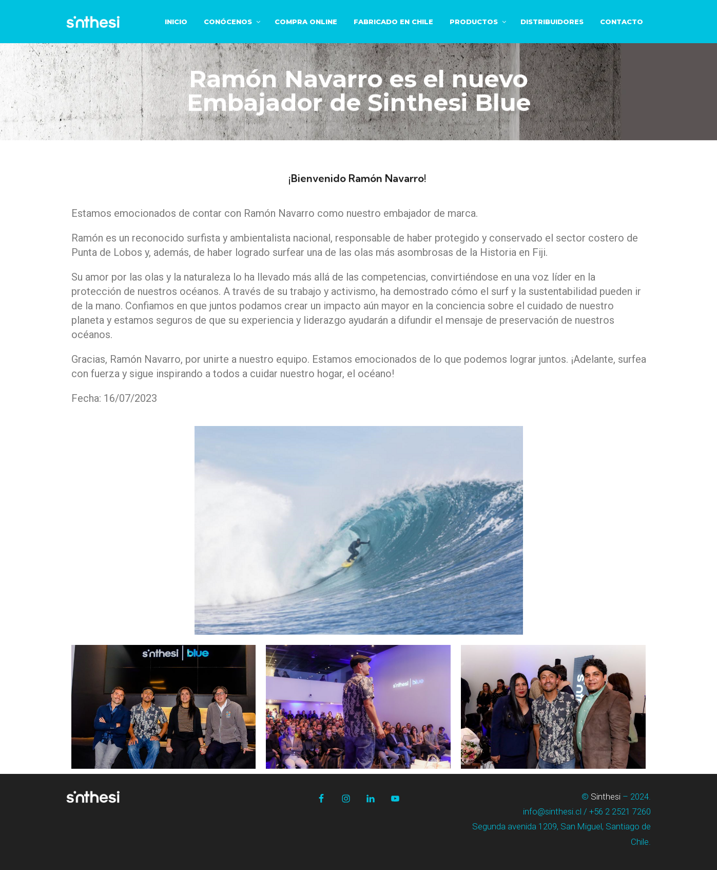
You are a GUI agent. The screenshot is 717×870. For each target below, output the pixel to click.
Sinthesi (606, 796)
